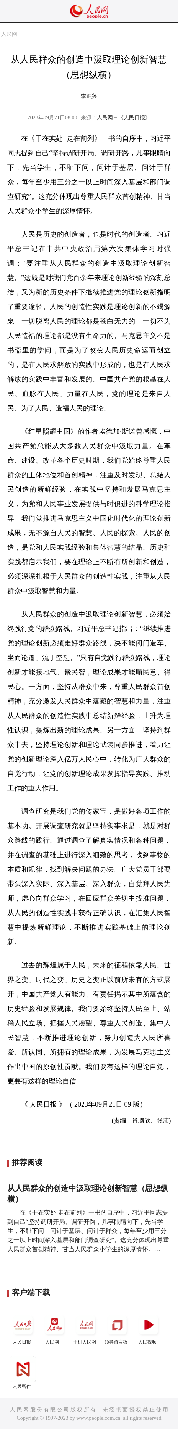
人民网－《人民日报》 (123, 118)
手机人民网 (85, 1328)
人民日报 (23, 1328)
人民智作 (23, 1372)
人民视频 (148, 1328)
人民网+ (54, 1328)
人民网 (9, 34)
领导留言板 (117, 1328)
